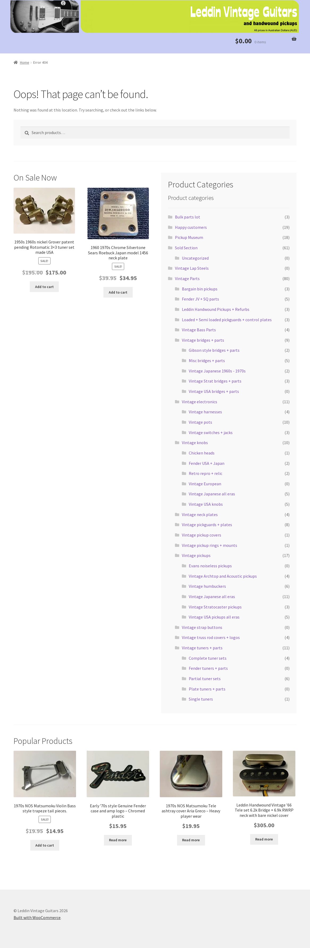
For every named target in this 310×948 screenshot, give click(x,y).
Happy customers (191, 227)
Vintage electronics (199, 401)
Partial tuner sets (205, 678)
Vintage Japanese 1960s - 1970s (217, 371)
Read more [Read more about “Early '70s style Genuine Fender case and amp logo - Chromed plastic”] (118, 840)
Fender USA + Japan (206, 463)
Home (24, 62)
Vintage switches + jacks (211, 432)
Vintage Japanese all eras (212, 493)
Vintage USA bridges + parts (214, 391)
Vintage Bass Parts (199, 329)
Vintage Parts (187, 278)
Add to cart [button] (44, 286)
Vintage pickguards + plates (207, 524)
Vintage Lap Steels (192, 268)
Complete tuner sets (208, 658)
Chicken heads (202, 453)
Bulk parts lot (187, 217)
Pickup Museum (189, 237)
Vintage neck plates (200, 514)
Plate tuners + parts (207, 689)
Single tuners (201, 699)
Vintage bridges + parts (203, 340)
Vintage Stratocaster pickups (215, 607)
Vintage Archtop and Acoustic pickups (223, 576)
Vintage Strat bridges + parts (215, 381)
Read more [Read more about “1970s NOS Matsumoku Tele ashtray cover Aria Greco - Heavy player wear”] (191, 840)
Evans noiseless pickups (210, 565)
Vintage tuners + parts (202, 647)
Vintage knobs (195, 442)
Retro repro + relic (205, 473)
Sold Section (186, 247)
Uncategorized (195, 258)
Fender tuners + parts (208, 668)
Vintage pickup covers (201, 535)
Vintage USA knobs (206, 504)
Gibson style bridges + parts (214, 350)
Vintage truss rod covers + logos (211, 637)
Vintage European (205, 483)
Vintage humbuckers (207, 586)
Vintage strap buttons (202, 627)
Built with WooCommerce (37, 917)
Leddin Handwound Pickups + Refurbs (215, 309)
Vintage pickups (196, 555)
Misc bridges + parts (207, 360)
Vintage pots (200, 422)
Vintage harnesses (205, 411)
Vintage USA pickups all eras (214, 617)
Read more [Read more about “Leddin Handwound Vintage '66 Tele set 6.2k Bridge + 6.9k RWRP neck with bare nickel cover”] (264, 839)
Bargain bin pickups (199, 288)
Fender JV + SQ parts (200, 299)
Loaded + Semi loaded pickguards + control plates (227, 319)
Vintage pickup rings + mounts (209, 545)
